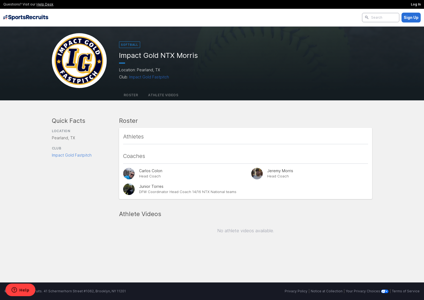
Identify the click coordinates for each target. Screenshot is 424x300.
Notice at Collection (327, 291)
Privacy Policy (296, 291)
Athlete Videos (163, 95)
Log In (416, 4)
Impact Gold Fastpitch (149, 77)
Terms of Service (406, 291)
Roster (131, 95)
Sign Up (411, 17)
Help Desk (44, 4)
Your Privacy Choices (367, 291)
